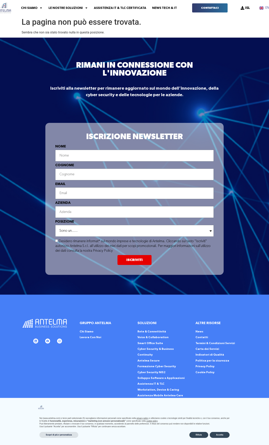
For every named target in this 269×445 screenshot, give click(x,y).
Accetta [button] (219, 435)
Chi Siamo (32, 7)
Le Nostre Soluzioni (68, 7)
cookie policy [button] (152, 421)
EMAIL (60, 184)
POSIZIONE (64, 221)
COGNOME (64, 165)
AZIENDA (63, 203)
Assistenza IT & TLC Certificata (120, 7)
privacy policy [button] (142, 418)
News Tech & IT (164, 7)
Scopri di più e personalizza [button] (59, 435)
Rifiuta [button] (199, 435)
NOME (60, 146)
